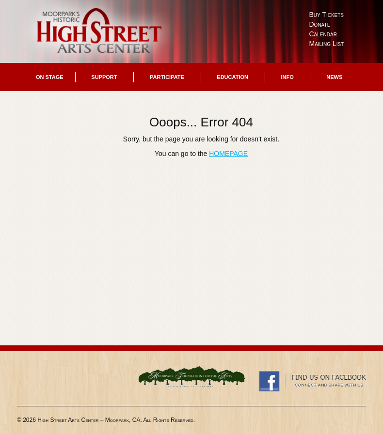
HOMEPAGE (228, 153)
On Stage (50, 77)
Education (232, 77)
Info (287, 77)
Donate (320, 24)
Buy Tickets (326, 14)
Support (104, 77)
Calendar (323, 34)
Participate (167, 77)
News (334, 77)
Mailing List (326, 43)
